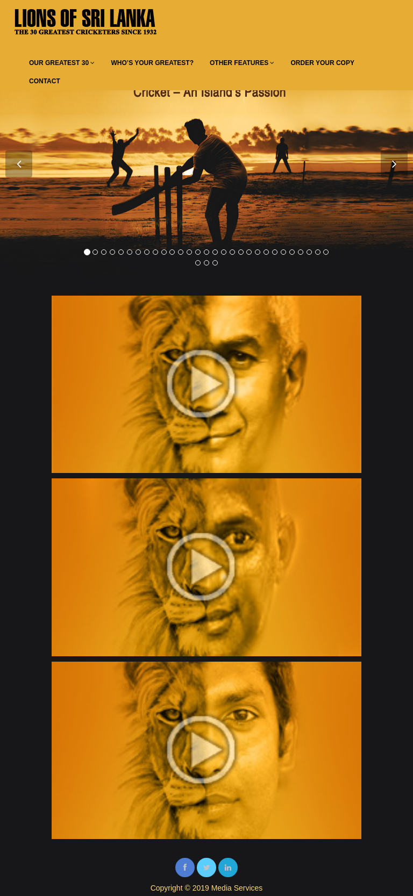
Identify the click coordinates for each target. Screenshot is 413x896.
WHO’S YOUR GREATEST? (152, 63)
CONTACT (44, 81)
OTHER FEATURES (242, 63)
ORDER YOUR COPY (322, 63)
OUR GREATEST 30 (62, 63)
